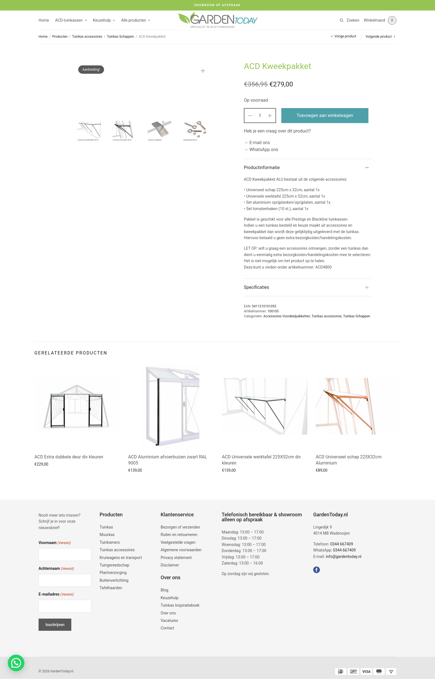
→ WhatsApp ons (261, 149)
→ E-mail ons (257, 142)
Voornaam (55, 543)
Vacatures (169, 620)
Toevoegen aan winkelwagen (325, 115)
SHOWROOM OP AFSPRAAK (217, 5)
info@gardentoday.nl (343, 556)
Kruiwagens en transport (121, 557)
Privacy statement (176, 557)
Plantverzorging (113, 572)
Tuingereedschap (114, 565)
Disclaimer (170, 565)
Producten (59, 37)
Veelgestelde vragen (178, 542)
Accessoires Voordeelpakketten (286, 316)
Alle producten (133, 20)
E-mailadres (56, 595)
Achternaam (56, 569)
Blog (164, 590)
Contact (167, 628)
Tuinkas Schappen (120, 37)
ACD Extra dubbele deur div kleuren (68, 457)
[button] (16, 663)
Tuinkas (106, 527)
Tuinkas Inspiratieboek (180, 605)
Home (44, 20)
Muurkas (107, 535)
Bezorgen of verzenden (180, 527)
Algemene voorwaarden (181, 550)
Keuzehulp (102, 20)
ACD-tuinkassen (69, 20)
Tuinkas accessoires (87, 37)
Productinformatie (262, 167)
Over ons (168, 613)
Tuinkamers (110, 542)
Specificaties (256, 287)
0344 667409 (341, 544)
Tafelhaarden (111, 588)
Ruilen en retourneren (179, 535)
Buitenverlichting (114, 580)
